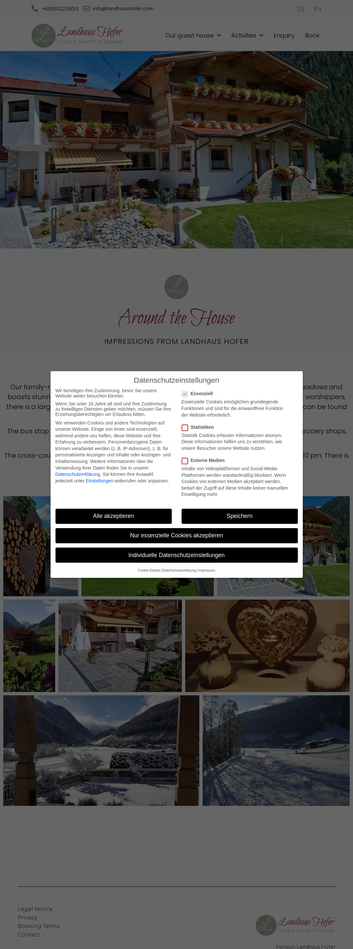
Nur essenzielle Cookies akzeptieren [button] (176, 535)
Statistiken (200, 427)
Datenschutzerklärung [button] (179, 570)
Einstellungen (99, 480)
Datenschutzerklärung (77, 474)
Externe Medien (205, 460)
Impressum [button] (206, 570)
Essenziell (199, 393)
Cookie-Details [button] (149, 570)
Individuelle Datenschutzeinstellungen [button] (176, 555)
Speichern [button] (240, 516)
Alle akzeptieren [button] (113, 516)
